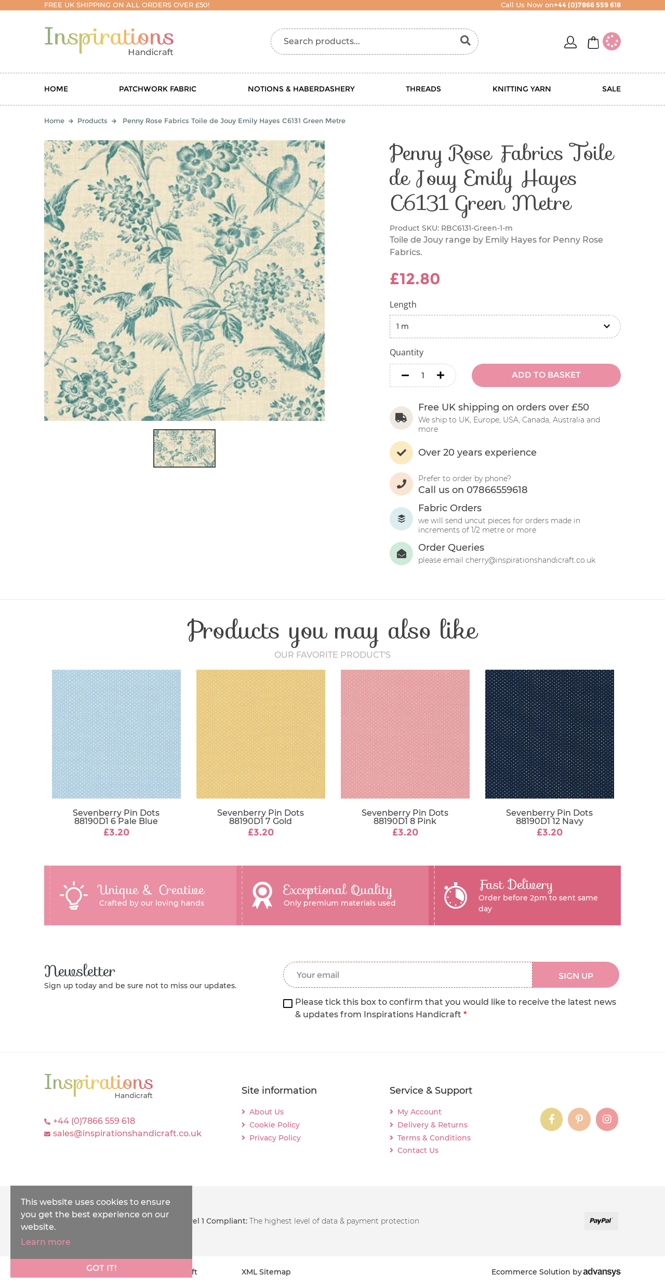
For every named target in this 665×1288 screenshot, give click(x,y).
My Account (419, 1112)
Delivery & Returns (432, 1125)
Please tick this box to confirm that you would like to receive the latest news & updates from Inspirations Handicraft (455, 1008)
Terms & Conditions (434, 1138)
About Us (266, 1112)
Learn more (46, 1242)
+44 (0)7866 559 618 (94, 1121)
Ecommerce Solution (530, 1272)
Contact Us (417, 1150)
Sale (611, 89)
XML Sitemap (266, 1272)
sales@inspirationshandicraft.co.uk (127, 1133)
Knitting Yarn (522, 89)
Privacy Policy (275, 1138)
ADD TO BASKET (546, 375)
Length (403, 304)
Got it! (101, 1268)
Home (56, 89)
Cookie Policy (274, 1125)
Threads (423, 89)
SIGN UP (575, 976)
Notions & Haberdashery (301, 89)
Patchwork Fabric (157, 89)
